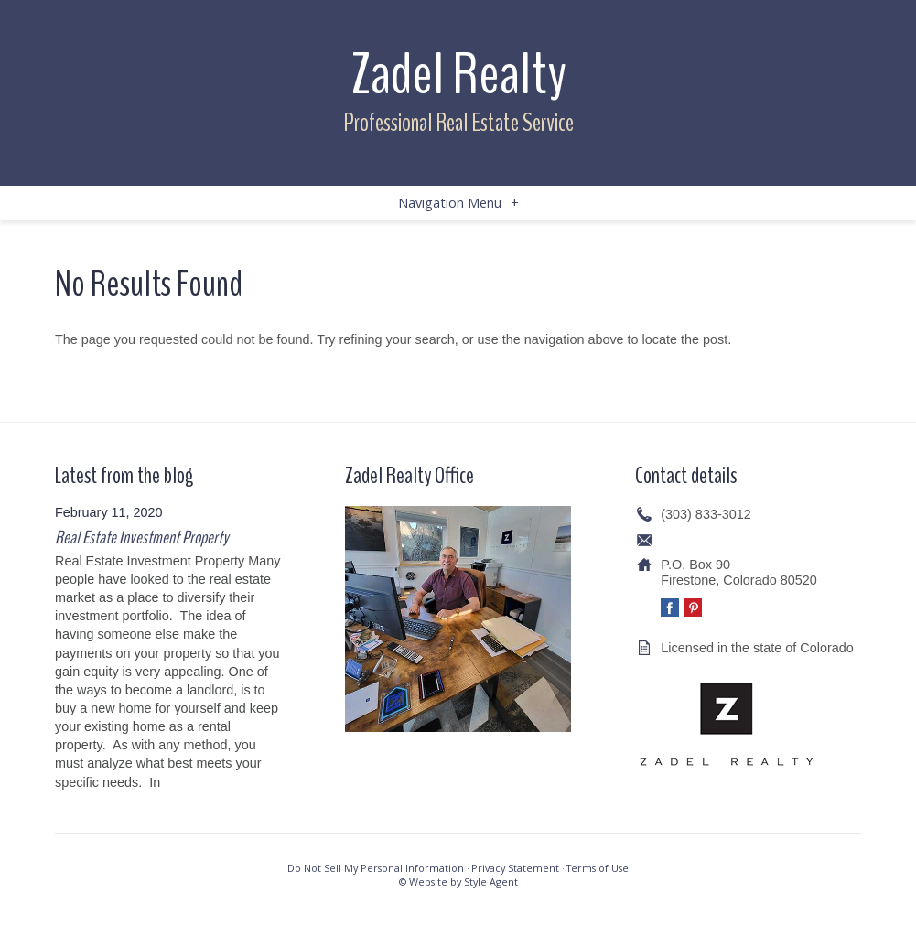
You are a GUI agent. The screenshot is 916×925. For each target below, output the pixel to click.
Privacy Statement (515, 868)
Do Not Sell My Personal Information (375, 868)
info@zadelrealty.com (724, 539)
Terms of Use (597, 868)
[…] (174, 782)
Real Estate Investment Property (141, 537)
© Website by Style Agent (458, 881)
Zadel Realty (458, 74)
